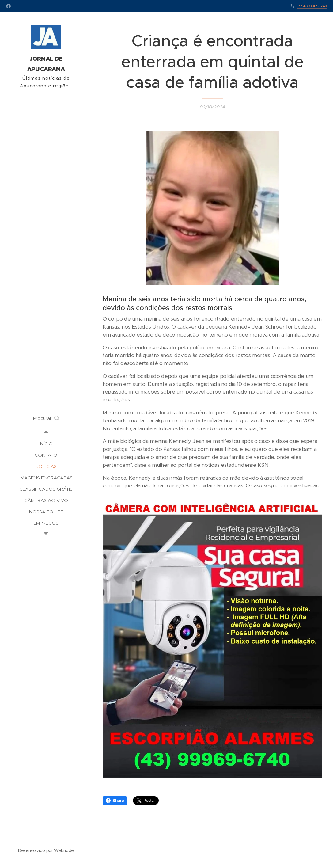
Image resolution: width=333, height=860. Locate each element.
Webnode (64, 850)
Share (115, 800)
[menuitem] (46, 443)
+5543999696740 (312, 6)
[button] (46, 418)
